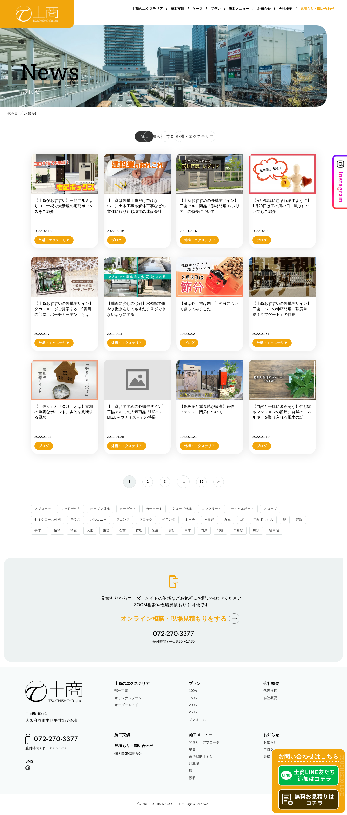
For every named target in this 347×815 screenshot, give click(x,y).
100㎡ (193, 692)
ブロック (151, 520)
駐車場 (299, 532)
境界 (192, 751)
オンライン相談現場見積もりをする (173, 620)
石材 (142, 532)
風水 (280, 532)
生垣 (125, 532)
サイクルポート (253, 509)
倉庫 (236, 520)
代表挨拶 (270, 692)
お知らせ (264, 10)
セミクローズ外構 (48, 520)
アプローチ (43, 509)
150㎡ (193, 699)
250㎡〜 (195, 714)
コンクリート (220, 509)
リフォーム (197, 721)
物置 (92, 532)
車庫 (209, 532)
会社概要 (285, 10)
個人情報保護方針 (128, 755)
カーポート (160, 509)
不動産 (218, 520)
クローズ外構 (189, 509)
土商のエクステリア (147, 10)
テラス (78, 520)
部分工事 (121, 692)
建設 (38, 532)
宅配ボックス (273, 520)
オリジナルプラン (128, 699)
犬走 (108, 532)
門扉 (226, 532)
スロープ (283, 509)
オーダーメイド (126, 707)
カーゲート (133, 509)
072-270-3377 (173, 635)
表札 (192, 532)
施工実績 (177, 10)
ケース (197, 10)
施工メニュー (238, 10)
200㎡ (193, 707)
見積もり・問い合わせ (317, 10)
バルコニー (102, 520)
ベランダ (175, 520)
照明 (192, 779)
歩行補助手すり (201, 758)
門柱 (243, 532)
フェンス (127, 520)
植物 (75, 532)
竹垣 (159, 532)
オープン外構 (103, 509)
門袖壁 (262, 532)
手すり (56, 532)
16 (202, 482)
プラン (215, 10)
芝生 (176, 532)
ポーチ (197, 520)
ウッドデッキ (72, 509)
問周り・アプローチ (204, 744)
